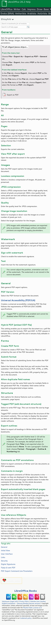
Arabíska (31, 13)
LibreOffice (6, 9)
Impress (31, 9)
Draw (39, 9)
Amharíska (20, 13)
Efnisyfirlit (6, 19)
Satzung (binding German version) (28, 603)
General (4, 547)
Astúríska (42, 13)
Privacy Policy (24, 601)
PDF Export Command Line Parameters (16, 571)
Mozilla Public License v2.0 (32, 608)
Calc (24, 9)
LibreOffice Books (25, 590)
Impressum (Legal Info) (10, 601)
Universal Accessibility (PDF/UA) (18, 300)
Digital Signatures (8, 564)
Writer (17, 9)
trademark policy (26, 618)
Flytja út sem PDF (8, 567)
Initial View (5, 550)
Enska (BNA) (7, 13)
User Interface (6, 554)
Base (46, 9)
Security (4, 560)
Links (3, 557)
